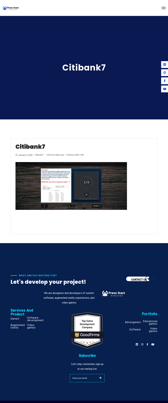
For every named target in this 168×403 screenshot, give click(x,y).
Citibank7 (39, 155)
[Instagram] (164, 73)
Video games (31, 326)
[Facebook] (164, 81)
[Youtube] (164, 89)
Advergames (133, 322)
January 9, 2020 (24, 155)
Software (135, 329)
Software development (35, 319)
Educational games (150, 322)
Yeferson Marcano (55, 155)
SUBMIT (100, 378)
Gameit (15, 318)
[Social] (152, 344)
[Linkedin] (164, 65)
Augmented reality (18, 326)
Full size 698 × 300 (75, 155)
